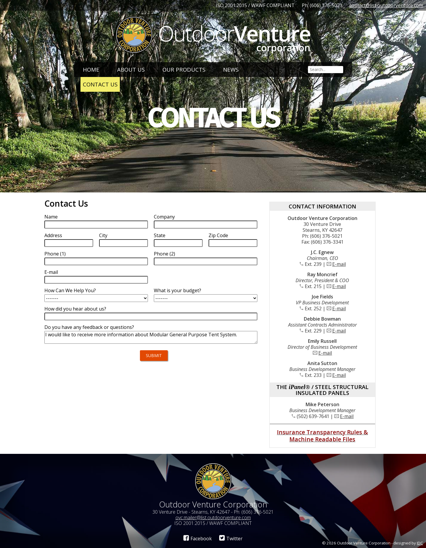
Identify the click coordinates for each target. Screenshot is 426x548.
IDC (420, 543)
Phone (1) (55, 253)
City (103, 235)
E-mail (51, 272)
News (230, 69)
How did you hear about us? (75, 308)
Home (91, 69)
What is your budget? (177, 290)
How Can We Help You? (70, 290)
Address (53, 235)
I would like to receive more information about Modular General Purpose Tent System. (150, 337)
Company (164, 216)
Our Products (183, 69)
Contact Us (100, 84)
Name (51, 216)
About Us (131, 69)
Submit (154, 355)
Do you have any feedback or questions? (89, 327)
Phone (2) (164, 253)
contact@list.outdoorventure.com (386, 5)
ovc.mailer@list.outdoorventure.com (213, 517)
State (159, 235)
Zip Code (218, 235)
